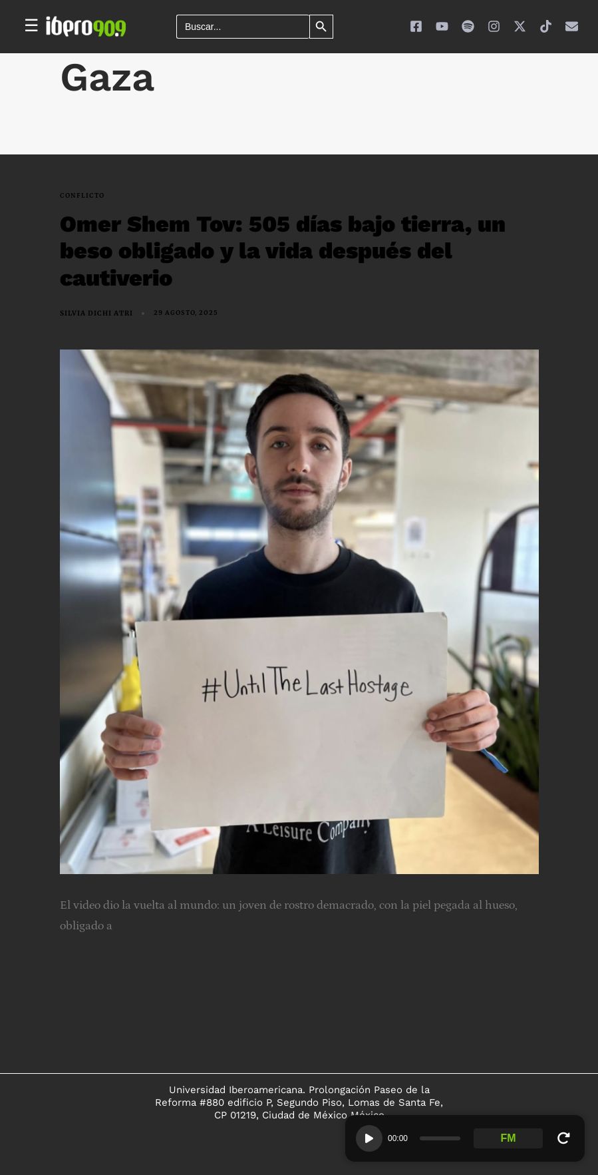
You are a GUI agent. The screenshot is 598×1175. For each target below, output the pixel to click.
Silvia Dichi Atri (96, 313)
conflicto (82, 196)
